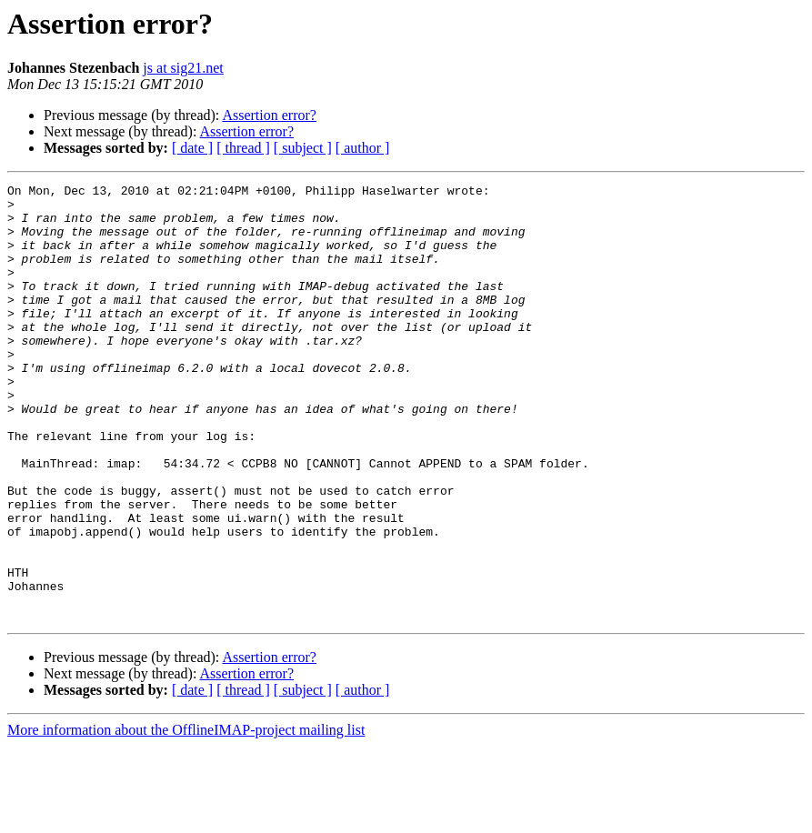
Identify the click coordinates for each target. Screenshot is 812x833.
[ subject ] (303, 148)
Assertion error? (269, 115)
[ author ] (363, 148)
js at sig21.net (183, 67)
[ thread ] (243, 148)
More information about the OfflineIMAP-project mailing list (186, 817)
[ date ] (192, 148)
